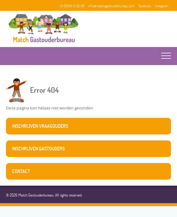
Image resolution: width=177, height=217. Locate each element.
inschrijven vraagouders (40, 126)
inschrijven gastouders (38, 149)
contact (21, 171)
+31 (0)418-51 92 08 (71, 6)
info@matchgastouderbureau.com (111, 6)
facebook (144, 6)
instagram (161, 6)
